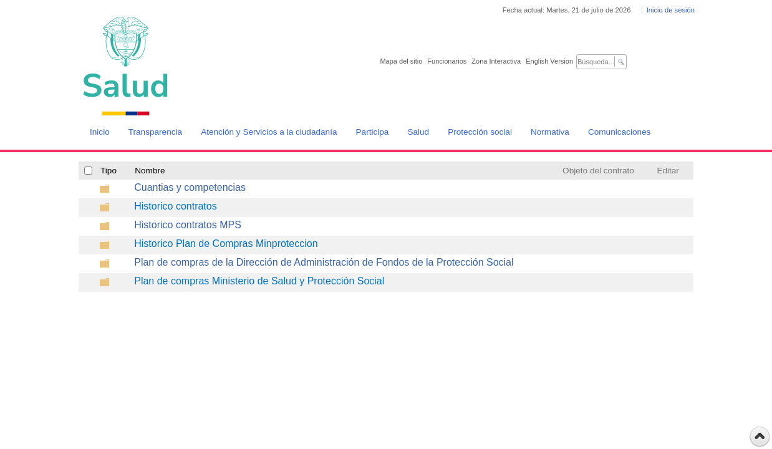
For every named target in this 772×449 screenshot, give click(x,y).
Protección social (480, 132)
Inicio (100, 132)
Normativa (550, 132)
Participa (372, 132)
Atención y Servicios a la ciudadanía (269, 132)
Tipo (108, 170)
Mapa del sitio (401, 61)
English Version (549, 61)
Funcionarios (446, 61)
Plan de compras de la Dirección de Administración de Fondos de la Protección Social (323, 262)
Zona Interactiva (496, 61)
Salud (418, 132)
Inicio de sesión (671, 10)
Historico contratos (175, 206)
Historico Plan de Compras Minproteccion (225, 243)
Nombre (150, 170)
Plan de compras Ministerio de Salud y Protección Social (259, 281)
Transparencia (155, 132)
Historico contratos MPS (187, 225)
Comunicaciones (619, 132)
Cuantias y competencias (190, 187)
